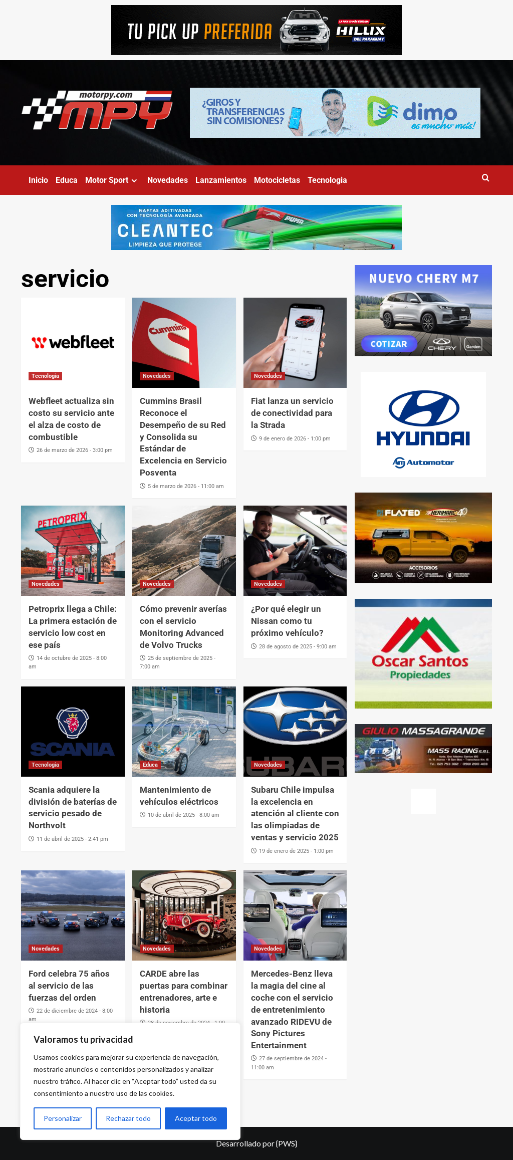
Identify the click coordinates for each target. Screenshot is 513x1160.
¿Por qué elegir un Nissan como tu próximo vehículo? (287, 621)
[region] (130, 1081)
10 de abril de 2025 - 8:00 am (183, 815)
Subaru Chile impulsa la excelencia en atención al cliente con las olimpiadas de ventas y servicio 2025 (295, 813)
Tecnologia (327, 180)
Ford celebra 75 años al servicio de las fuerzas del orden (69, 986)
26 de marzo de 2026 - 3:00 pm (75, 450)
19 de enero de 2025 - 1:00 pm (296, 851)
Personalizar (63, 1118)
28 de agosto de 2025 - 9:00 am (298, 646)
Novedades (167, 180)
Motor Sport (112, 180)
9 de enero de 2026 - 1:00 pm (295, 438)
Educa (67, 180)
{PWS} (286, 1143)
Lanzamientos (220, 180)
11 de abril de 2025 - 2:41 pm (72, 839)
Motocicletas (277, 180)
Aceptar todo (196, 1118)
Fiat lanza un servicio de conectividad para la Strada (292, 413)
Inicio (38, 180)
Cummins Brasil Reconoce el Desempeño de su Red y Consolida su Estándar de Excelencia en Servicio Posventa (183, 437)
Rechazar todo (128, 1118)
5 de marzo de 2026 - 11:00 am (186, 486)
